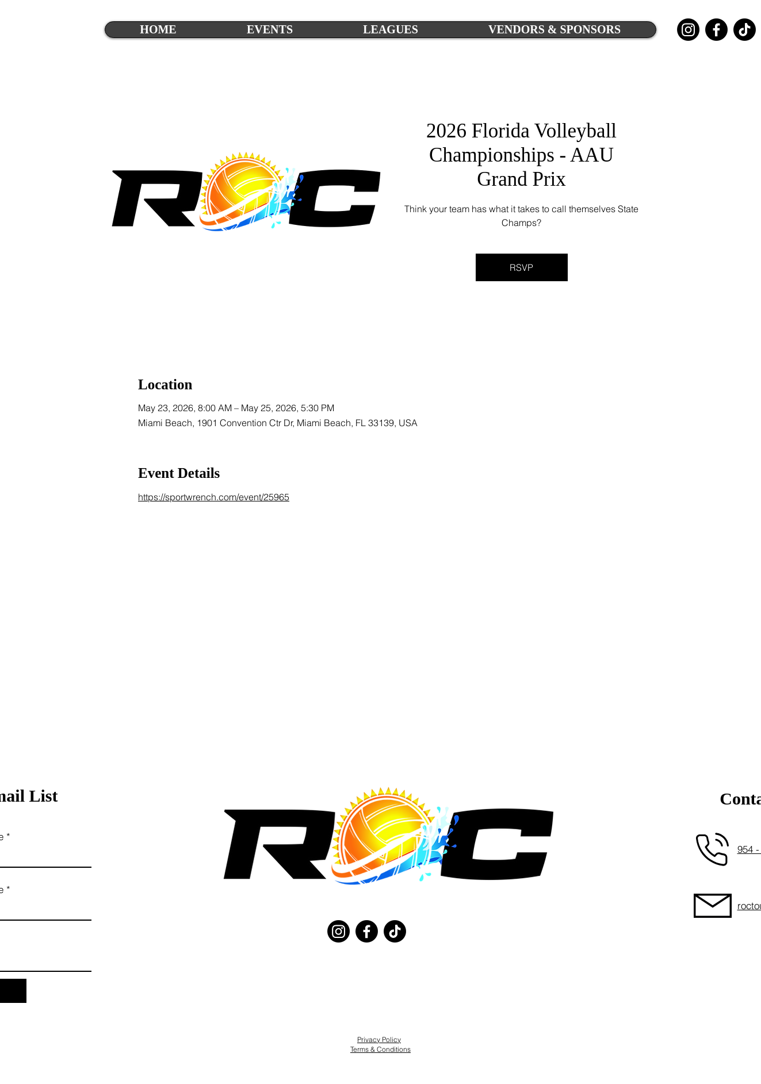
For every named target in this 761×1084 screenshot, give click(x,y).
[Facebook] (716, 29)
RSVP (521, 267)
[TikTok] (744, 29)
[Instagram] (688, 29)
